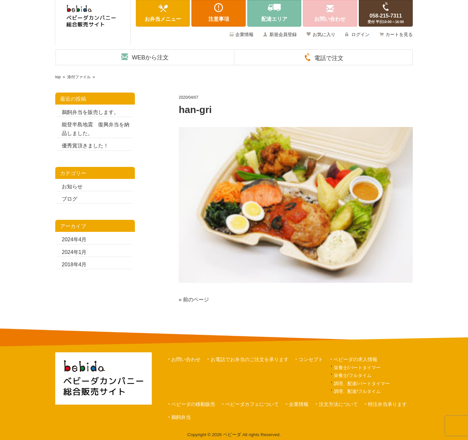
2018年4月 (74, 264)
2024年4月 (74, 239)
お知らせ (72, 186)
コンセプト (311, 359)
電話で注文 (329, 58)
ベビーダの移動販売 (193, 404)
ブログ (69, 199)
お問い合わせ (186, 359)
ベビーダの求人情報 (355, 359)
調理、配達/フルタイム (357, 391)
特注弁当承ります (387, 404)
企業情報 (244, 34)
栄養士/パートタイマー (357, 367)
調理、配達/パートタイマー (362, 383)
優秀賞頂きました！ (85, 145)
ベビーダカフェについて (252, 404)
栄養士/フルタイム (352, 375)
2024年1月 (74, 252)
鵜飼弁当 (181, 417)
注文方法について (338, 404)
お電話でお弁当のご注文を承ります (250, 359)
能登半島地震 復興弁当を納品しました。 (95, 129)
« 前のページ (194, 299)
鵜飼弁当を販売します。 (90, 112)
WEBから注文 (150, 57)
